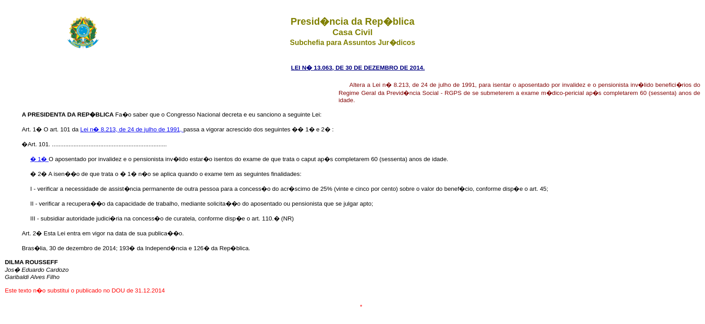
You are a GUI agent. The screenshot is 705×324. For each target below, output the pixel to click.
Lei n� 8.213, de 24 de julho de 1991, (131, 129)
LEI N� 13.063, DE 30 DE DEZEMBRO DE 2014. (357, 67)
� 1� (39, 159)
